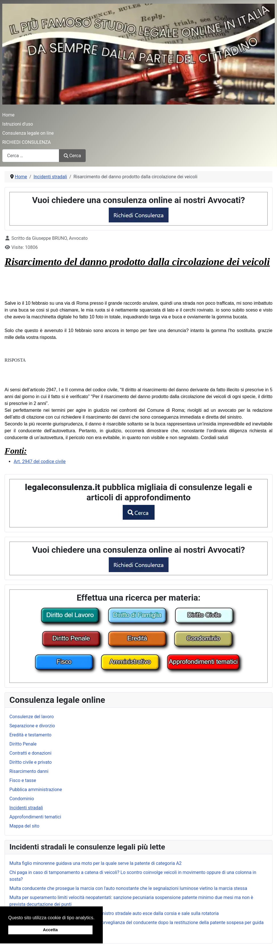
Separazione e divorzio (32, 725)
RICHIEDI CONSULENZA (26, 142)
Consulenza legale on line (28, 133)
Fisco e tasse (22, 780)
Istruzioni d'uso (17, 124)
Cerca (72, 155)
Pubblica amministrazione (35, 789)
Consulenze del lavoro (31, 716)
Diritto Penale (23, 744)
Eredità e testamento (30, 735)
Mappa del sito (24, 826)
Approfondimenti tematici (35, 817)
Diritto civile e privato (30, 762)
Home (8, 115)
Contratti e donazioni (30, 753)
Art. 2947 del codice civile (40, 461)
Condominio (21, 798)
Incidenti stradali (26, 807)
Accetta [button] (50, 929)
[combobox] (30, 155)
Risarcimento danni (28, 771)
